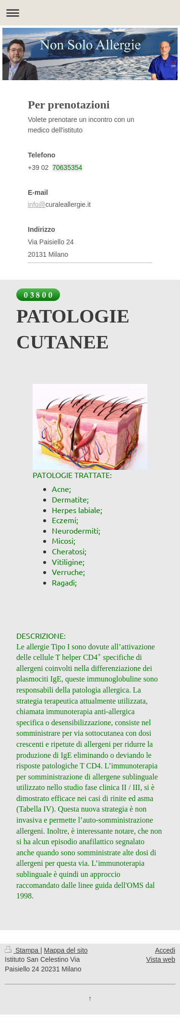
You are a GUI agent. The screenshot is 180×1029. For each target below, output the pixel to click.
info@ (37, 204)
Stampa (22, 950)
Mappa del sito (66, 950)
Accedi (165, 950)
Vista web (160, 959)
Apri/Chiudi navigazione (90, 12)
